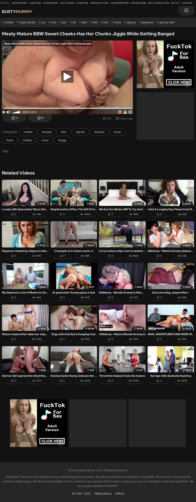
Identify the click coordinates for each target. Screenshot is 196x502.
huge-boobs (27, 22)
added (9, 22)
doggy (62, 140)
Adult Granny (67, 3)
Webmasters (103, 494)
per (64, 22)
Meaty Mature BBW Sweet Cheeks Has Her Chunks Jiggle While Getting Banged (88, 34)
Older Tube (35, 3)
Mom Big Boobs (138, 3)
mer (105, 22)
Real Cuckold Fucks (158, 3)
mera (117, 22)
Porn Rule (187, 3)
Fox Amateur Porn (119, 3)
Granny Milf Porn (99, 3)
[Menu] (186, 11)
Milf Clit (175, 3)
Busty (17, 12)
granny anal (166, 22)
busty (9, 140)
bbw (64, 132)
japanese (147, 22)
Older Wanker (50, 3)
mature (28, 132)
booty (117, 132)
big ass (80, 132)
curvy (45, 140)
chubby (27, 140)
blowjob (99, 132)
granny (131, 22)
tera (84, 22)
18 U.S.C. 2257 (81, 494)
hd (74, 22)
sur (43, 22)
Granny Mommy (19, 3)
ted (95, 22)
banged (47, 132)
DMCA (119, 494)
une (53, 22)
